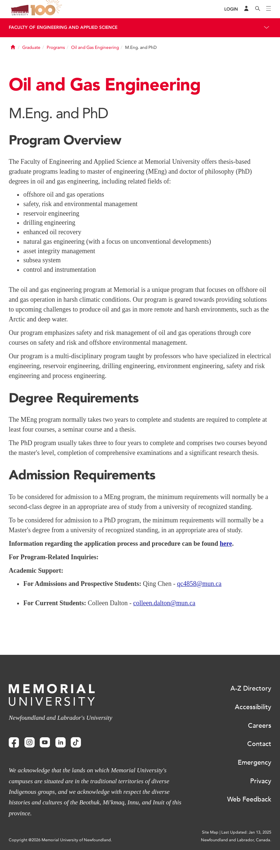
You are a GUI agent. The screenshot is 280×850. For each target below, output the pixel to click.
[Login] (231, 9)
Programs (56, 47)
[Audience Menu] (246, 9)
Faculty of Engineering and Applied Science (63, 27)
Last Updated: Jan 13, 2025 (246, 832)
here (226, 543)
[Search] (257, 9)
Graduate (31, 47)
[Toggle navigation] (268, 9)
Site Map (210, 832)
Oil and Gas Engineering (95, 47)
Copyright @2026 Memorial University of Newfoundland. (60, 840)
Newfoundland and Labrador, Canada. (236, 840)
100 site (47, 9)
